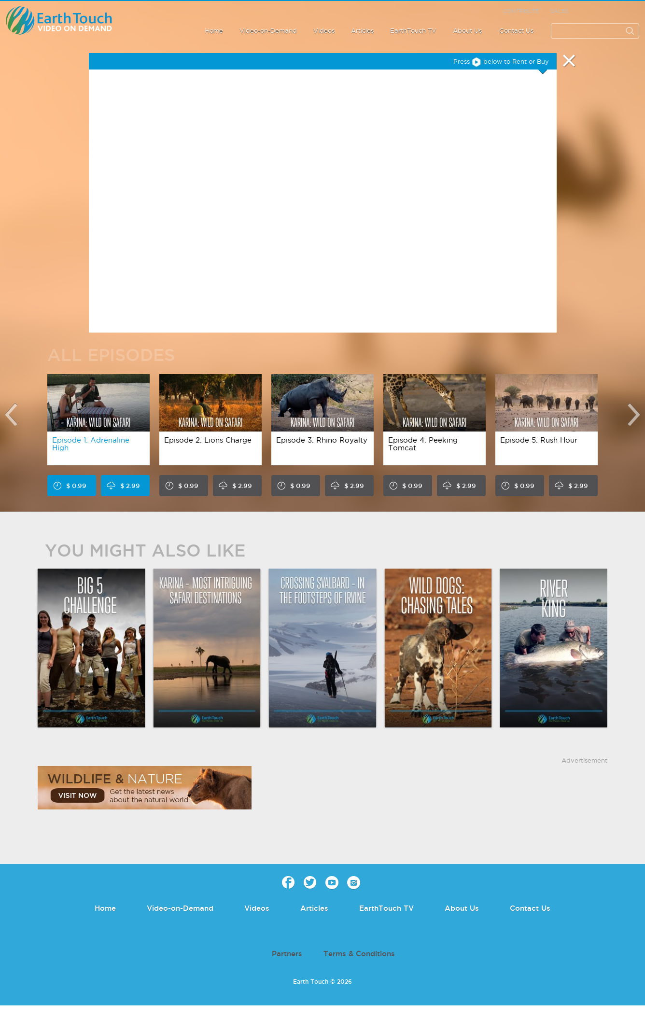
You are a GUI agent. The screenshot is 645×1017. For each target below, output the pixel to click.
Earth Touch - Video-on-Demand (69, 20)
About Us (467, 30)
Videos (324, 30)
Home (214, 30)
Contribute (521, 11)
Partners (287, 953)
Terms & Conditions (359, 953)
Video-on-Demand (268, 30)
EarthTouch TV (413, 30)
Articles (362, 30)
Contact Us (516, 30)
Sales (559, 11)
